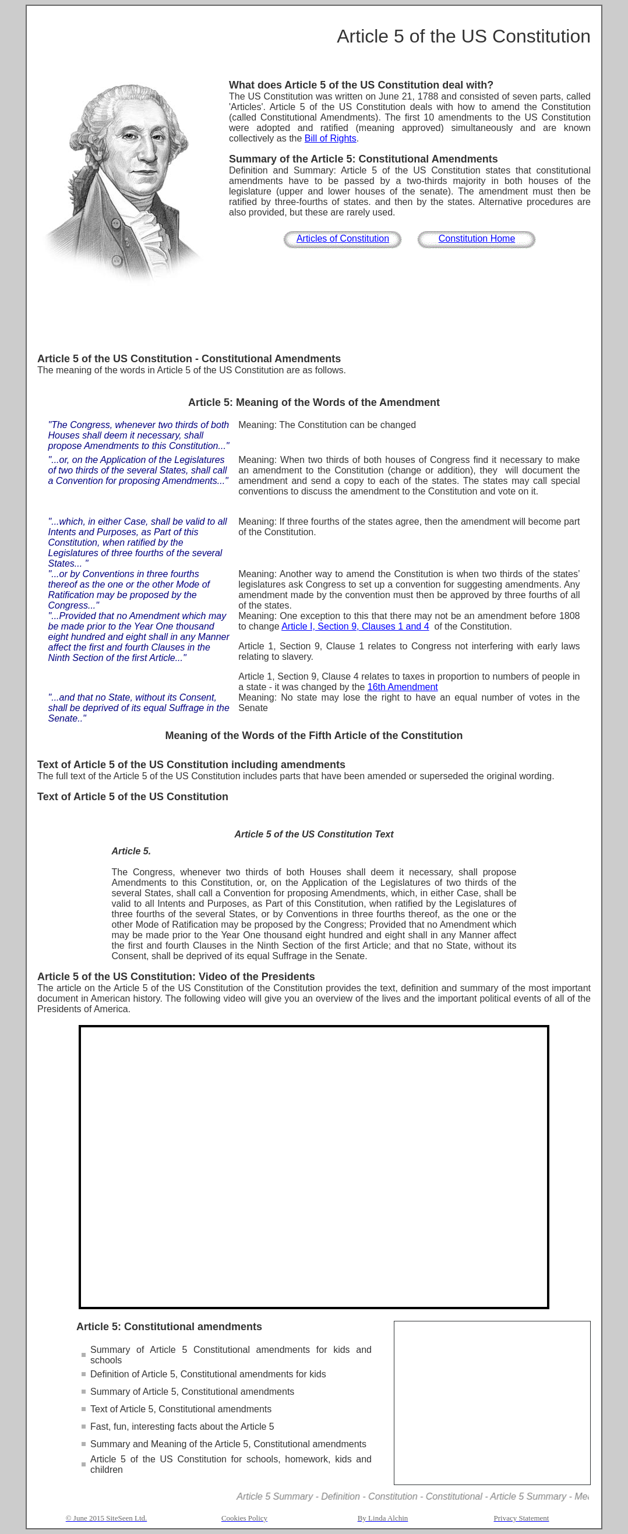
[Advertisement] (314, 321)
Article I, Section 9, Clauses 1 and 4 (355, 626)
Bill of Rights (331, 138)
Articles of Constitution (343, 238)
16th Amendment (403, 687)
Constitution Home (477, 238)
